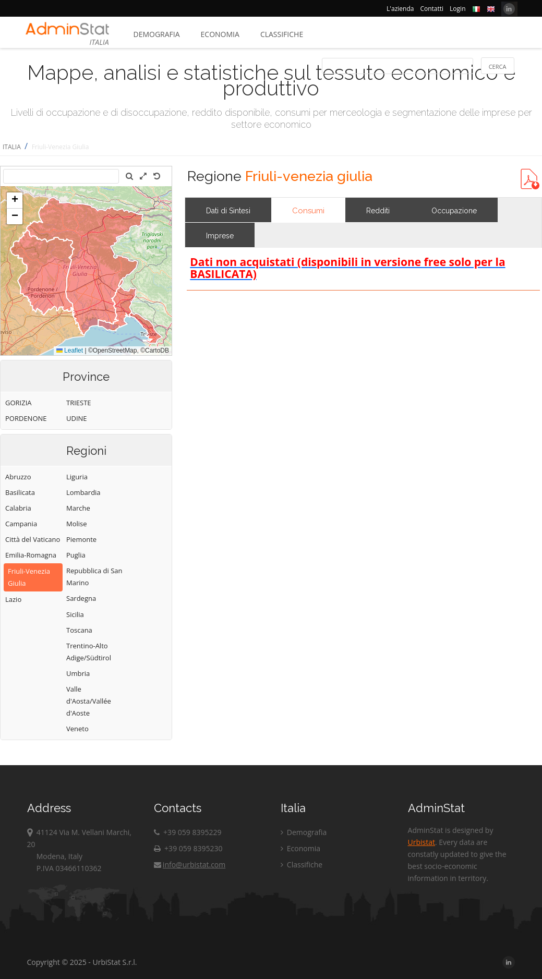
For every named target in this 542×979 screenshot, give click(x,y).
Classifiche (281, 34)
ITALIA (12, 146)
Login (457, 8)
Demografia (157, 34)
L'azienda (400, 8)
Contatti (431, 8)
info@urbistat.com (189, 864)
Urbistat (421, 842)
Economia (220, 34)
